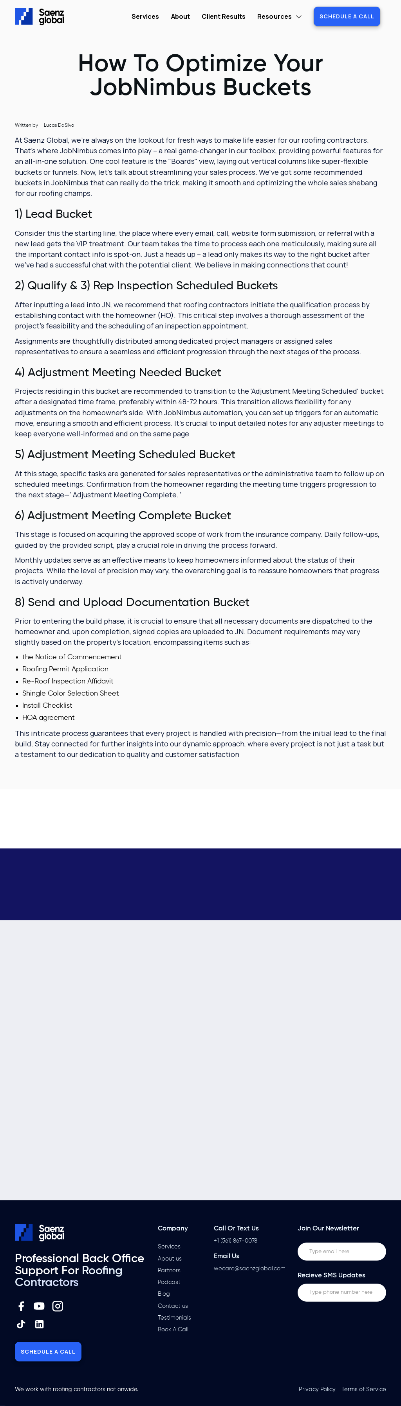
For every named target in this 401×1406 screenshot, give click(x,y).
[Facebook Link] (21, 1306)
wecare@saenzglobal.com (249, 1268)
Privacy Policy (317, 1389)
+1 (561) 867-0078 (235, 1241)
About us (170, 1259)
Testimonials (174, 1318)
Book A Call (173, 1329)
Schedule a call (347, 16)
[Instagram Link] (58, 1306)
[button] (279, 16)
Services (145, 16)
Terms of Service (363, 1389)
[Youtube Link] (39, 1306)
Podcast (169, 1282)
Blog (164, 1294)
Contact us (173, 1306)
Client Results (223, 16)
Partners (169, 1270)
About (180, 16)
